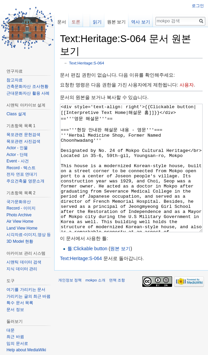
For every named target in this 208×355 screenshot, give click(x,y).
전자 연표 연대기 (21, 174)
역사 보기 (140, 21)
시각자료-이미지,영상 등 (28, 234)
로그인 (198, 5)
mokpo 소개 (95, 305)
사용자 (187, 84)
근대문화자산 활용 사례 (27, 93)
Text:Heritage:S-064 (86, 63)
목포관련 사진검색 (23, 141)
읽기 (97, 21)
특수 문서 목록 (19, 302)
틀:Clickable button (87, 274)
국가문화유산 (18, 201)
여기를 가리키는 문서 (25, 289)
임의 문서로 (17, 343)
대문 (10, 330)
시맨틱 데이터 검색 (23, 262)
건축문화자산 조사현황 (27, 86)
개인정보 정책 (70, 305)
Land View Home (21, 228)
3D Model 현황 (19, 241)
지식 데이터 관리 (21, 269)
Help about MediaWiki (26, 350)
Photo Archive (19, 215)
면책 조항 (117, 305)
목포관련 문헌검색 (23, 134)
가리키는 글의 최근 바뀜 (28, 296)
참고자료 (14, 80)
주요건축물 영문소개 (25, 181)
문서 (61, 21)
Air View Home (19, 221)
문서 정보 (15, 309)
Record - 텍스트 (20, 167)
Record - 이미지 (20, 208)
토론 (75, 21)
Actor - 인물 (17, 147)
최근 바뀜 (15, 336)
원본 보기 (120, 274)
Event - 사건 (17, 161)
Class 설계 (16, 114)
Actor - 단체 (17, 154)
